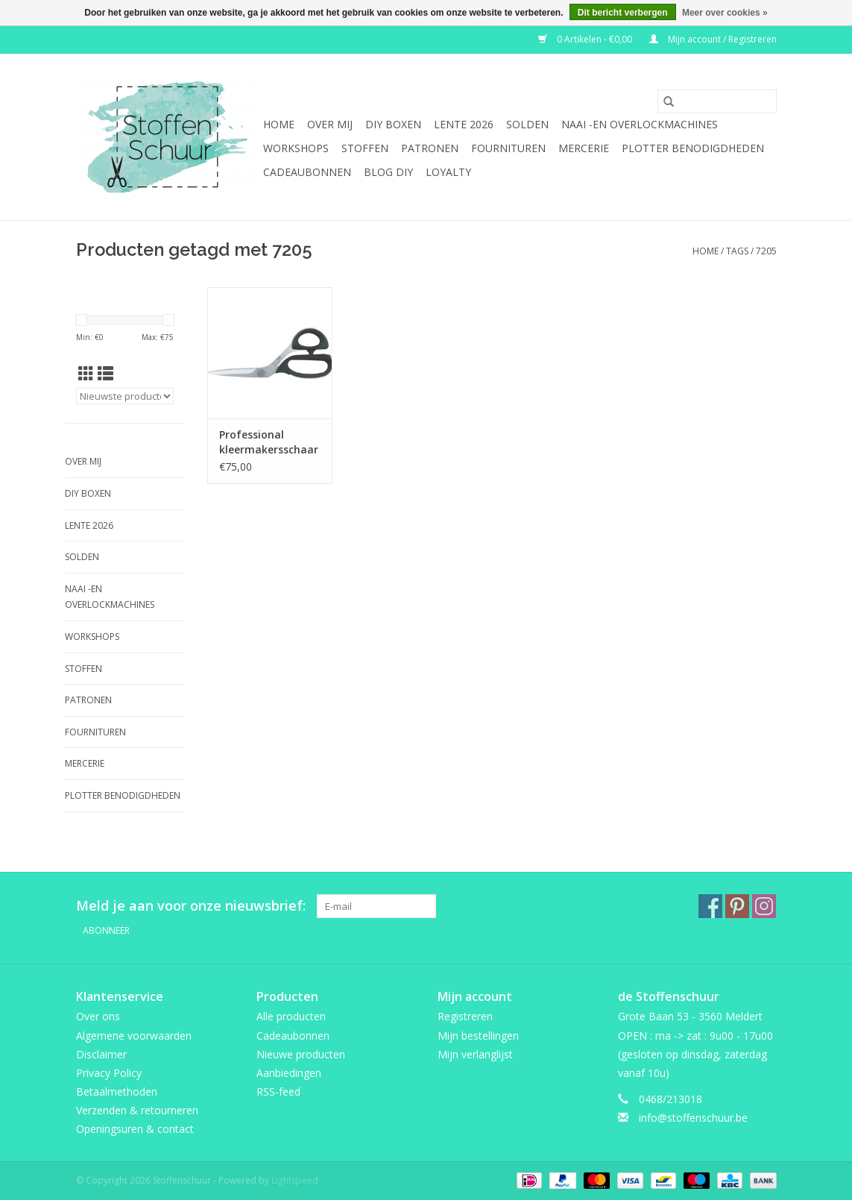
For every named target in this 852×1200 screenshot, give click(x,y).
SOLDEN (527, 124)
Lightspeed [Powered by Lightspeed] (294, 1180)
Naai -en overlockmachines (639, 124)
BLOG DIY (388, 172)
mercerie (583, 148)
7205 (766, 251)
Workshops (296, 148)
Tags (737, 251)
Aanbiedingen (288, 1073)
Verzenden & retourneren (137, 1110)
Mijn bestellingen (478, 1035)
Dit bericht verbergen (623, 12)
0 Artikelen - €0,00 (586, 39)
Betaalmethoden (116, 1091)
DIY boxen (393, 124)
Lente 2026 (463, 124)
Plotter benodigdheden (693, 148)
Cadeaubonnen (307, 172)
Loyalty (448, 172)
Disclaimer (101, 1054)
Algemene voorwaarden (134, 1035)
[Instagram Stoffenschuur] (764, 906)
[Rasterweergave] (86, 373)
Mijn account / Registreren (713, 39)
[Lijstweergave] (105, 373)
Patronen (429, 148)
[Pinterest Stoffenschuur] (737, 906)
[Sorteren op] (125, 396)
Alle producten (291, 1016)
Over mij (330, 124)
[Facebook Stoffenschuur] (710, 906)
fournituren (508, 148)
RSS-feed (278, 1091)
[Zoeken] (717, 101)
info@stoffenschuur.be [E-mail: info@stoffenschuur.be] (693, 1118)
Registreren (465, 1016)
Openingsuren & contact (135, 1129)
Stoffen (364, 148)
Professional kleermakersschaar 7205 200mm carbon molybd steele (268, 442)
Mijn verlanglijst (475, 1054)
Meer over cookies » (725, 12)
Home (278, 124)
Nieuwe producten (300, 1054)
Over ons (98, 1016)
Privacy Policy (109, 1073)
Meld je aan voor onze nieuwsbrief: (191, 906)
